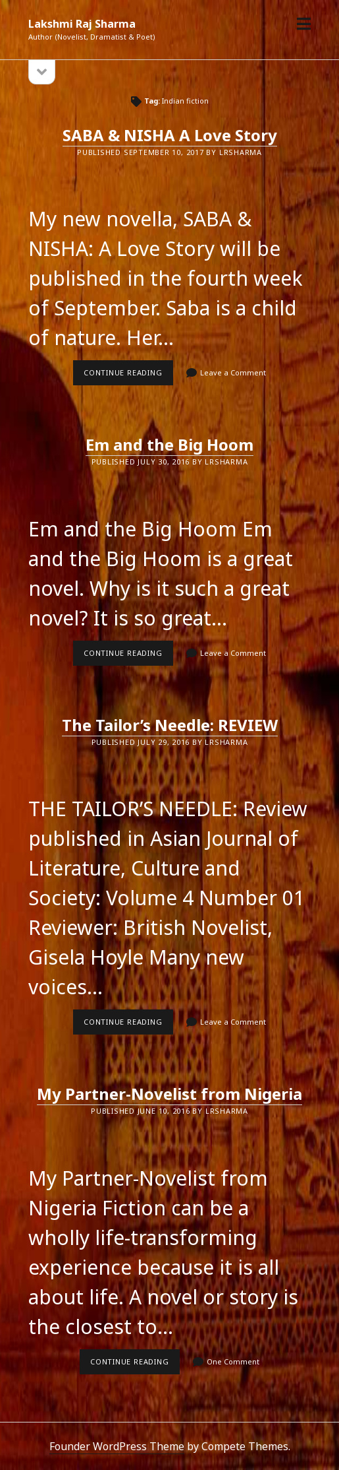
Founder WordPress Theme (116, 1446)
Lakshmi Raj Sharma (82, 23)
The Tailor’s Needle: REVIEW (170, 725)
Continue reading (128, 376)
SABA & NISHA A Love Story (170, 135)
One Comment (233, 1361)
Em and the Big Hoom (169, 444)
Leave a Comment (233, 372)
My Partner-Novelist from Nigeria (169, 1093)
